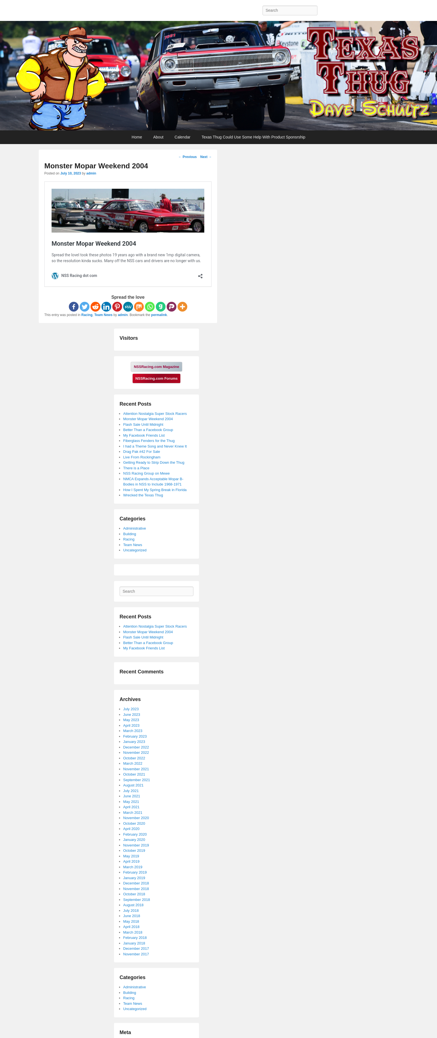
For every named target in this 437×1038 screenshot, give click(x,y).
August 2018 (133, 905)
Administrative (134, 528)
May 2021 (131, 802)
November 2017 (136, 954)
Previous (187, 157)
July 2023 (131, 709)
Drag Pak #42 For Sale (141, 451)
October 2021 (134, 774)
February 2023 (135, 736)
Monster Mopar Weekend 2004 (148, 419)
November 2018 (136, 889)
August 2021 (133, 785)
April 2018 (131, 927)
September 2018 (136, 900)
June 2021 (131, 796)
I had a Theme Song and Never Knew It (155, 446)
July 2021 (131, 791)
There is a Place (136, 468)
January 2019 (134, 878)
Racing (87, 315)
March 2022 (132, 763)
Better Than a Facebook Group (148, 430)
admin (91, 173)
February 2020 (135, 834)
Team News (103, 315)
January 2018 (134, 943)
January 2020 (134, 840)
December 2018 (136, 883)
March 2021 (132, 812)
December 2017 (136, 948)
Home (137, 137)
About (158, 137)
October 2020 (134, 823)
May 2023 (131, 720)
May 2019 (131, 856)
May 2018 (131, 921)
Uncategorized (135, 550)
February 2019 (135, 872)
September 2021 (136, 780)
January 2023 (134, 742)
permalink (159, 315)
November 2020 (136, 818)
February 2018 (135, 938)
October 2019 (134, 850)
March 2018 (132, 932)
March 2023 (132, 731)
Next (206, 157)
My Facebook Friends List (144, 435)
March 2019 (132, 867)
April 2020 (131, 829)
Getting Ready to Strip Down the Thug (153, 462)
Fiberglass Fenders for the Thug (149, 441)
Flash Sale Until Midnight (143, 424)
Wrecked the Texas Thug (143, 495)
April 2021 (131, 807)
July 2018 (131, 910)
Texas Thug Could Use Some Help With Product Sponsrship (253, 137)
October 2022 (134, 758)
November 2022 (136, 752)
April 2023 (131, 725)
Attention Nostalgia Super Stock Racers (155, 414)
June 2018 (131, 916)
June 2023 (131, 714)
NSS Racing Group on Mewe (146, 473)
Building (129, 534)
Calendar (182, 137)
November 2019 (136, 845)
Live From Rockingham (142, 457)
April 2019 (131, 861)
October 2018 (134, 894)
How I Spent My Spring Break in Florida (155, 490)
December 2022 (136, 747)
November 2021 (136, 769)
